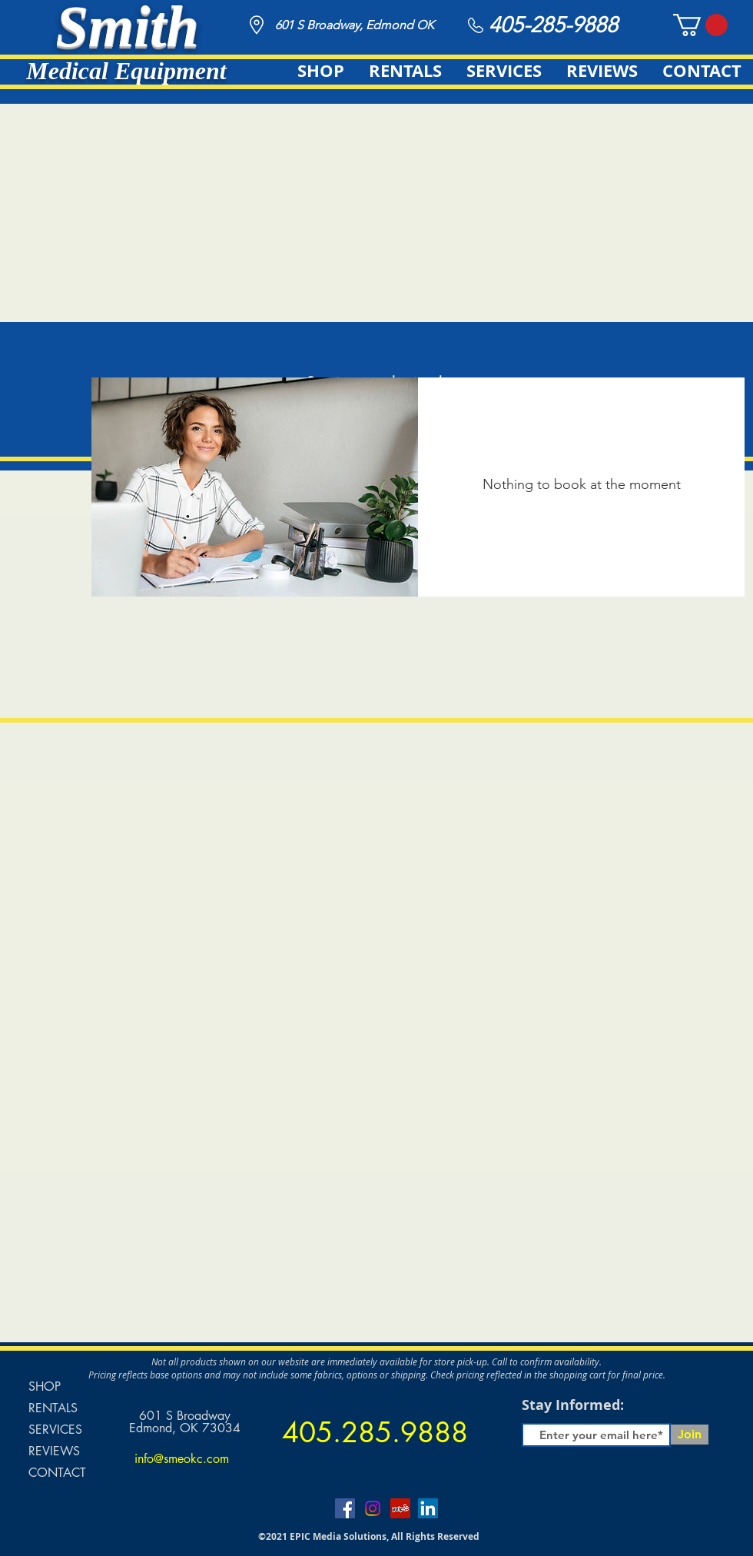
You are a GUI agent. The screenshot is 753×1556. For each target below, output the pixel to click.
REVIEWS (54, 1451)
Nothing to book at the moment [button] (582, 484)
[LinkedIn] (428, 1508)
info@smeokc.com (181, 1459)
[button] (700, 25)
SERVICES (55, 1429)
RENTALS (53, 1408)
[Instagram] (373, 1508)
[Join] (689, 1435)
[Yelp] (400, 1508)
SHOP (44, 1386)
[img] (254, 487)
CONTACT (57, 1473)
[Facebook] (345, 1508)
